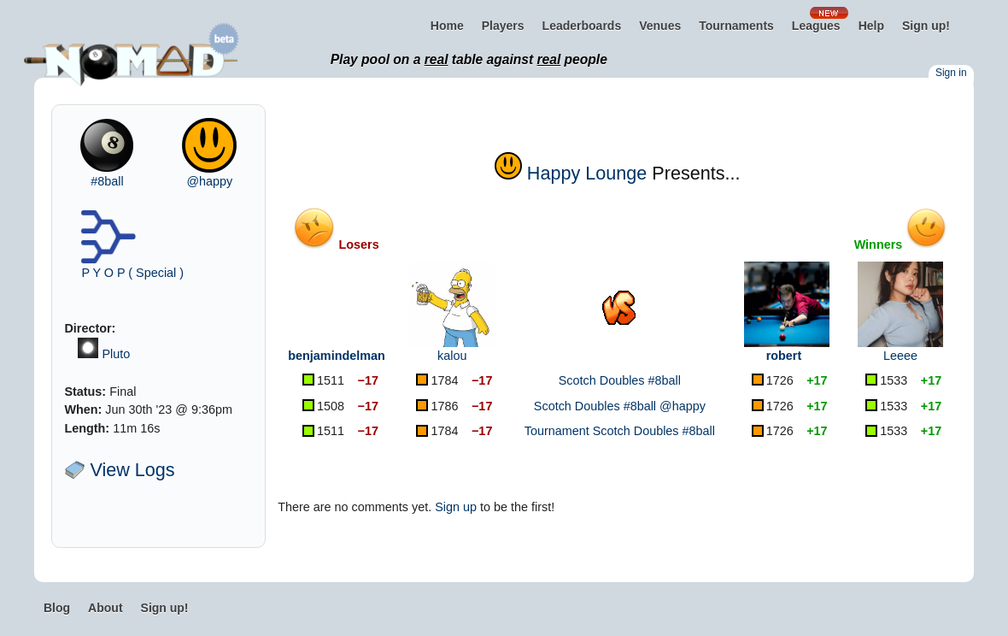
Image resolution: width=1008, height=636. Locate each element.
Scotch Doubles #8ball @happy (620, 406)
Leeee (900, 355)
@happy (209, 181)
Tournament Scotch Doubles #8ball (620, 431)
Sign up (456, 507)
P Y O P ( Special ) (132, 273)
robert (784, 355)
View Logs (119, 469)
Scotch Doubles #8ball (620, 380)
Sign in (951, 73)
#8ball (107, 181)
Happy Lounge (587, 173)
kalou (451, 355)
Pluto (116, 354)
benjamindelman (336, 355)
